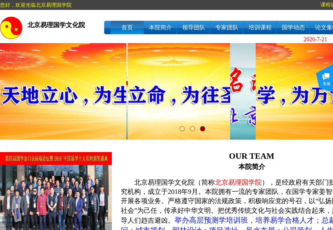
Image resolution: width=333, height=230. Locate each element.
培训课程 (260, 27)
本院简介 (160, 27)
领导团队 (193, 27)
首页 (127, 27)
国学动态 (293, 27)
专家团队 (226, 27)
